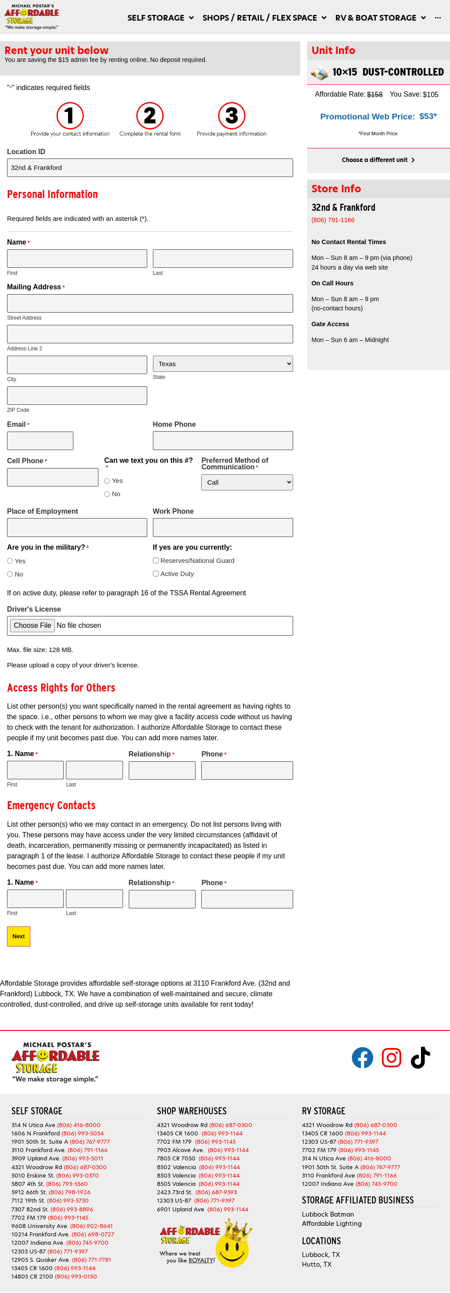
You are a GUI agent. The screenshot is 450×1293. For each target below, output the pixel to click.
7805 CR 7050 (176, 1151)
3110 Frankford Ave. (38, 1142)
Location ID (26, 151)
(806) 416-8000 (79, 1117)
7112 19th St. (28, 1193)
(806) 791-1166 (88, 1142)
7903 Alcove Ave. (182, 1142)
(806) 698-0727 (93, 1226)
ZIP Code (18, 406)
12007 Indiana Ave (328, 1176)
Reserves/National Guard (197, 554)
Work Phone (173, 506)
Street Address (24, 316)
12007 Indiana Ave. (38, 1235)
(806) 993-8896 (72, 1201)
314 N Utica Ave (33, 1117)
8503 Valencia (176, 1167)
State (159, 374)
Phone (213, 748)
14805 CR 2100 (32, 1268)
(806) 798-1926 (70, 1184)
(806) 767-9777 (90, 1134)
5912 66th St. (29, 1184)
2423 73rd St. (174, 1184)
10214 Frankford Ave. (40, 1226)
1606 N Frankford (35, 1125)
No (116, 489)
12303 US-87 (28, 1243)
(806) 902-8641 (91, 1218)
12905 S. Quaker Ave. (40, 1252)
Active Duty (177, 567)
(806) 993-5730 (68, 1193)
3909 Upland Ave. (36, 1151)
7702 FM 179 (28, 1210)
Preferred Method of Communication (234, 459)
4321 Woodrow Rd (37, 1159)
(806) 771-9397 (67, 1243)
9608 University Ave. (40, 1218)
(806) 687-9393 (216, 1184)
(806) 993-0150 (76, 1268)
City (11, 376)
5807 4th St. (27, 1176)
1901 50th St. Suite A (39, 1134)
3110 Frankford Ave (328, 1167)
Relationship (151, 748)
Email (18, 420)
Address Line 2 (24, 345)
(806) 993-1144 (74, 1260)
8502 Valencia (176, 1159)
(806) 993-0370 (77, 1167)
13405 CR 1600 (32, 1260)
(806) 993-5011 (82, 1151)
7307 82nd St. (30, 1201)
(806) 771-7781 (91, 1252)
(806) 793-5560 (67, 1176)
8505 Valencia (176, 1176)
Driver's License (34, 603)
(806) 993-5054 (83, 1125)
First (12, 271)
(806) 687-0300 (85, 1159)
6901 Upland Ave (180, 1201)
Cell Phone (27, 455)
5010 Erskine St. (33, 1167)
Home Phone (174, 420)
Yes (117, 475)
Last (158, 271)
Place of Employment (42, 506)
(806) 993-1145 (68, 1210)
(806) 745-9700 (87, 1235)
